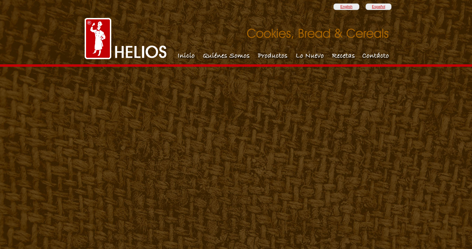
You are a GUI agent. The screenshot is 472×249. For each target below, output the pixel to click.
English (346, 6)
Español (378, 6)
